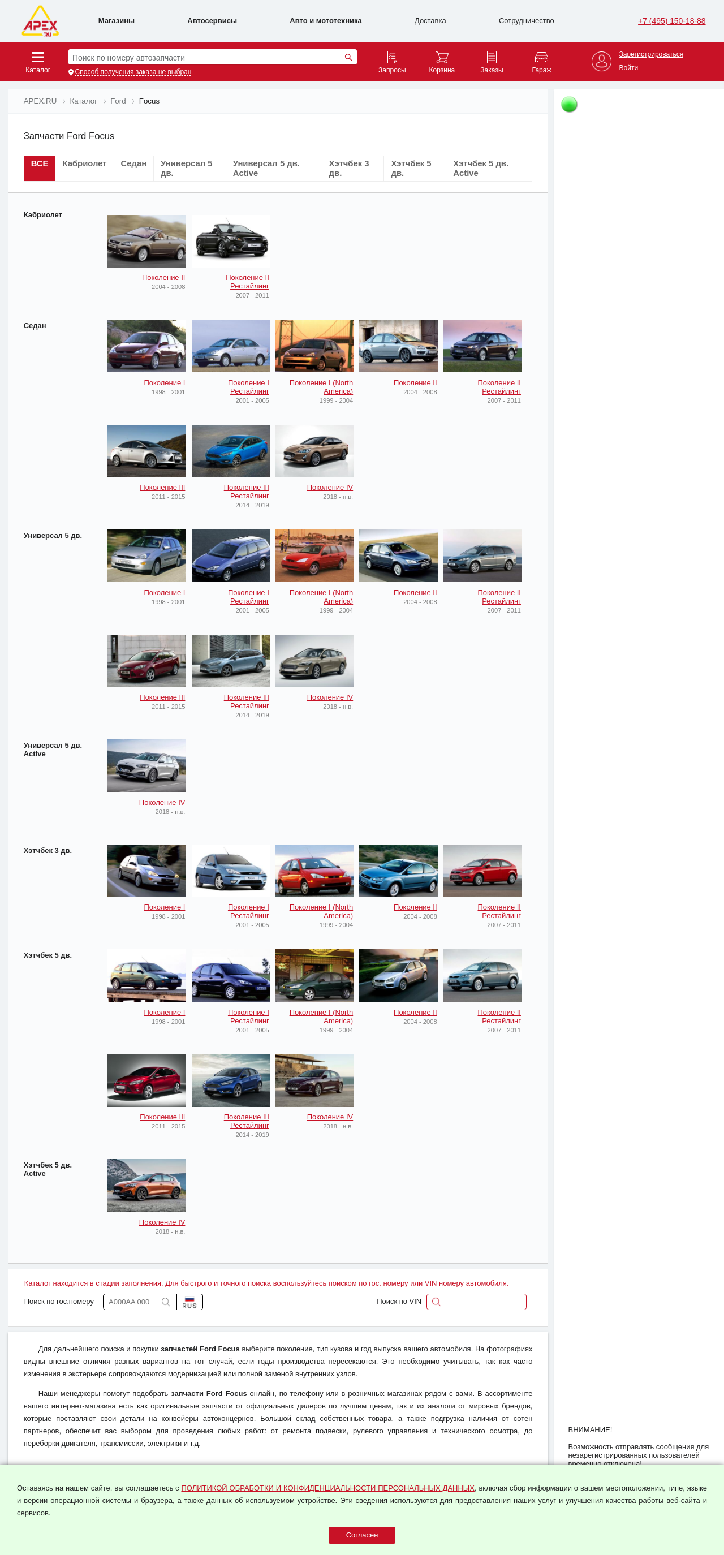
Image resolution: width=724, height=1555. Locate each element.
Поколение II (164, 277)
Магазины (116, 20)
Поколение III (162, 487)
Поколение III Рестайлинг (246, 491)
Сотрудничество (526, 20)
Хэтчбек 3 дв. (48, 850)
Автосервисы (212, 20)
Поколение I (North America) (322, 386)
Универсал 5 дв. (53, 535)
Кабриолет (43, 214)
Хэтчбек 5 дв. (48, 955)
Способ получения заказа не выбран (133, 72)
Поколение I (165, 382)
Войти (628, 68)
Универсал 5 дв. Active (53, 749)
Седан (35, 325)
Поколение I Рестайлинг (248, 386)
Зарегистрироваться (651, 54)
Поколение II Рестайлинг (247, 281)
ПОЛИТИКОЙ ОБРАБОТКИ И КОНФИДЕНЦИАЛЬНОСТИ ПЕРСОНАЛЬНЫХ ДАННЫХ (327, 1488)
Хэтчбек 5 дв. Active (48, 1169)
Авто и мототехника (325, 20)
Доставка (430, 20)
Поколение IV (330, 487)
